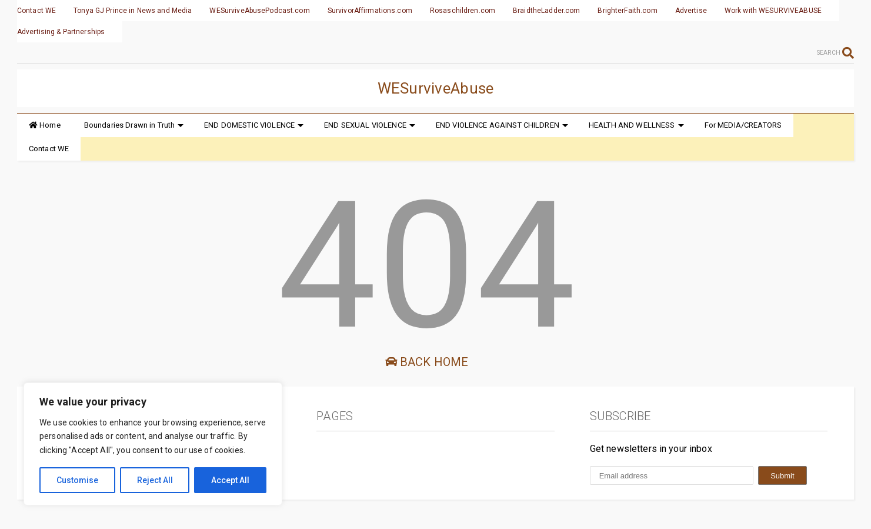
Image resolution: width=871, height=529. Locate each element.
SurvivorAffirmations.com (370, 10)
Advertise (691, 10)
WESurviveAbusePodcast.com (259, 10)
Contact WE (36, 10)
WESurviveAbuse (436, 88)
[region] (153, 443)
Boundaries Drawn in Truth (134, 125)
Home (45, 125)
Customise (77, 480)
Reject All (155, 480)
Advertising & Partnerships (61, 32)
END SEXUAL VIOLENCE (369, 125)
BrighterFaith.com (627, 10)
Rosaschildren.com (462, 10)
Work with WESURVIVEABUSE (773, 10)
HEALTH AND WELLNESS (636, 125)
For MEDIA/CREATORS (743, 125)
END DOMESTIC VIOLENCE (253, 125)
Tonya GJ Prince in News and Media (133, 10)
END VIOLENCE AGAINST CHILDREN (502, 125)
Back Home (427, 362)
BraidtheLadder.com (546, 10)
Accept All (230, 480)
